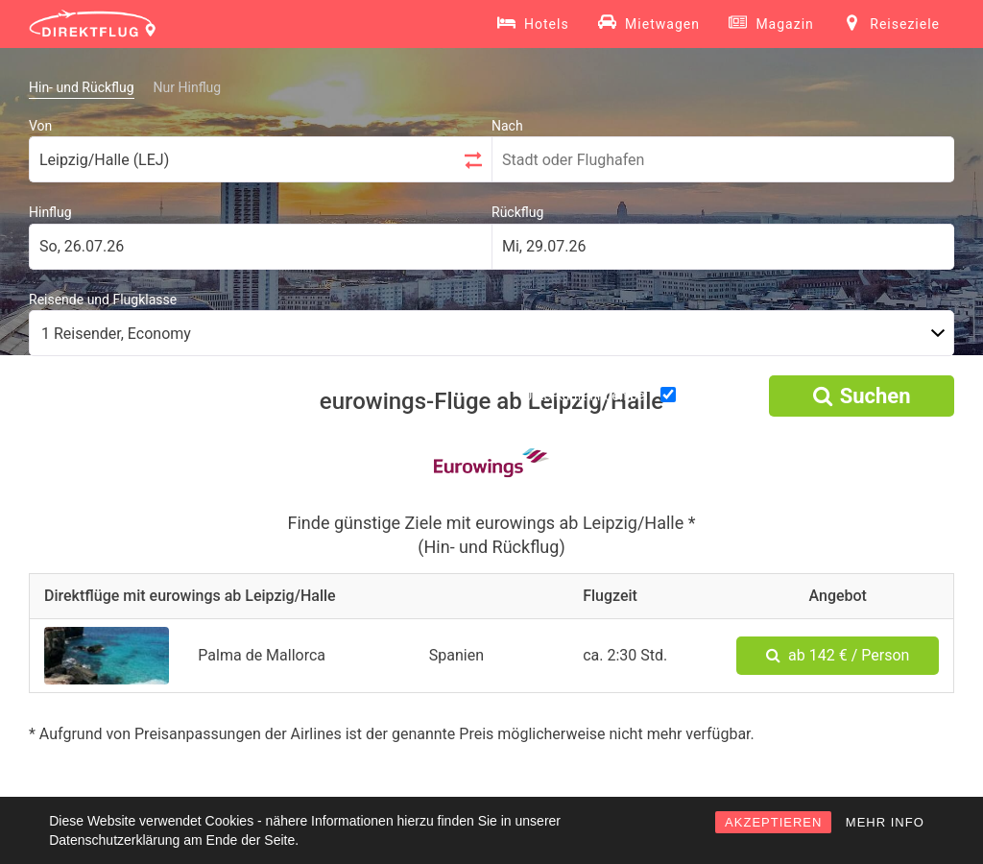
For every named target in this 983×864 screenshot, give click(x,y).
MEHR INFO (885, 822)
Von (40, 125)
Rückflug (517, 212)
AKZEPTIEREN (773, 822)
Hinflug (50, 212)
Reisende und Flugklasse (103, 299)
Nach (507, 125)
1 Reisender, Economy (116, 333)
